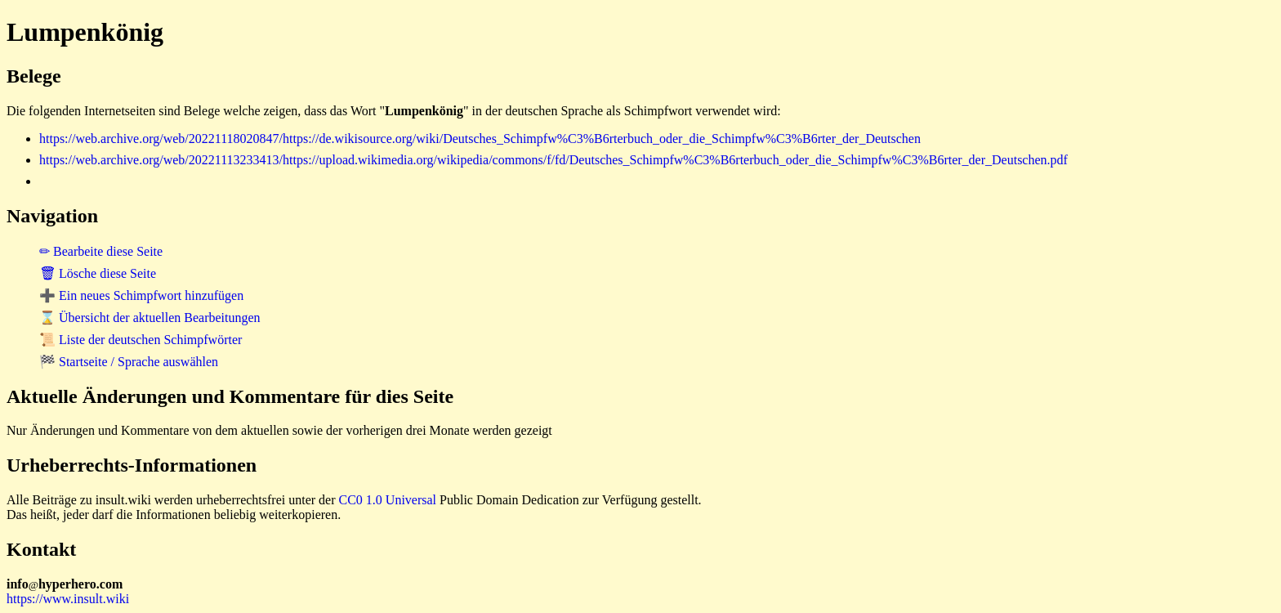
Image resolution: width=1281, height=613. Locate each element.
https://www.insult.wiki (68, 599)
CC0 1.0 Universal (388, 500)
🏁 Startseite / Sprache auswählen (128, 362)
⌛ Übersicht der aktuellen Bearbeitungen (150, 317)
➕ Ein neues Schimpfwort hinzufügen (141, 295)
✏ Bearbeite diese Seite (101, 251)
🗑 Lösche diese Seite (97, 273)
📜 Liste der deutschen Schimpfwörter (140, 340)
